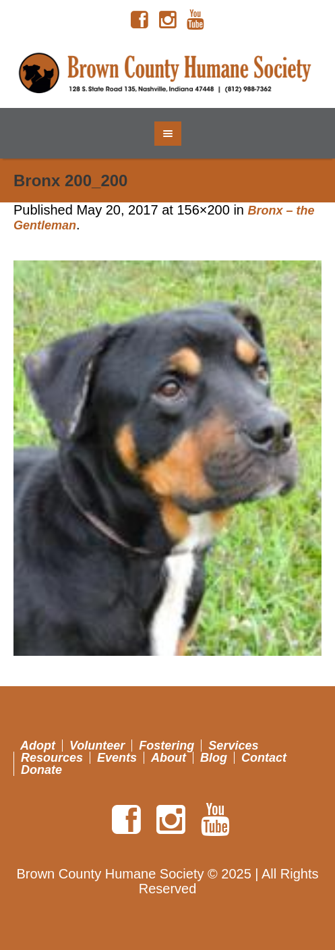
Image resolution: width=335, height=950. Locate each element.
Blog (213, 758)
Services (233, 745)
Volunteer (97, 745)
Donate (41, 770)
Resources (52, 758)
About (168, 758)
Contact (263, 758)
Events (117, 758)
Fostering (166, 745)
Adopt (37, 745)
